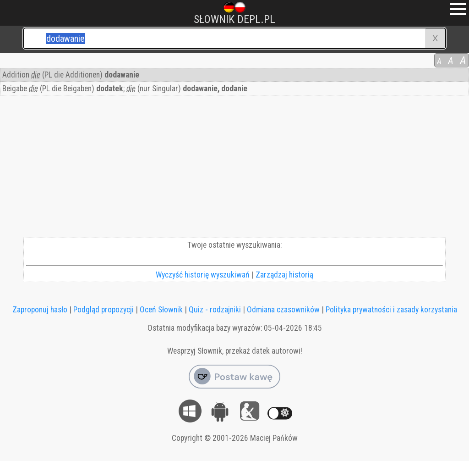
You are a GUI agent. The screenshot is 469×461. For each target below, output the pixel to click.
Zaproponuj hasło (39, 309)
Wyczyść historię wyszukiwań (203, 274)
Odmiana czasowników (283, 309)
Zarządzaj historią (284, 274)
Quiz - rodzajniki (215, 309)
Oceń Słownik (161, 309)
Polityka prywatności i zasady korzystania (391, 309)
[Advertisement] (234, 169)
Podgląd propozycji (103, 309)
